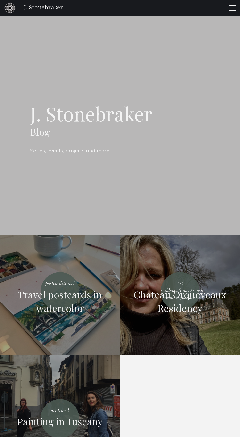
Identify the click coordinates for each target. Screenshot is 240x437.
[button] (232, 8)
